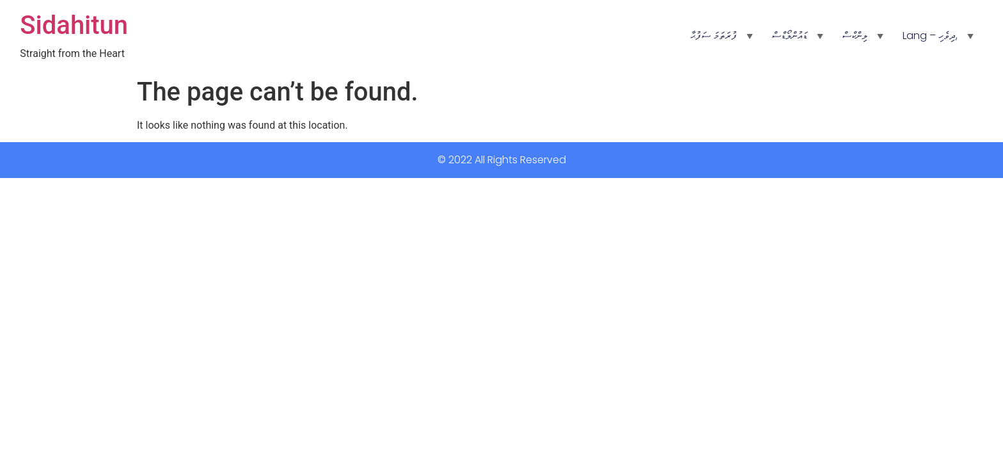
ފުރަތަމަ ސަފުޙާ (713, 35)
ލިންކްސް (854, 35)
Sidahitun (74, 25)
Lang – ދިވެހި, (930, 35)
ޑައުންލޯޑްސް (789, 35)
